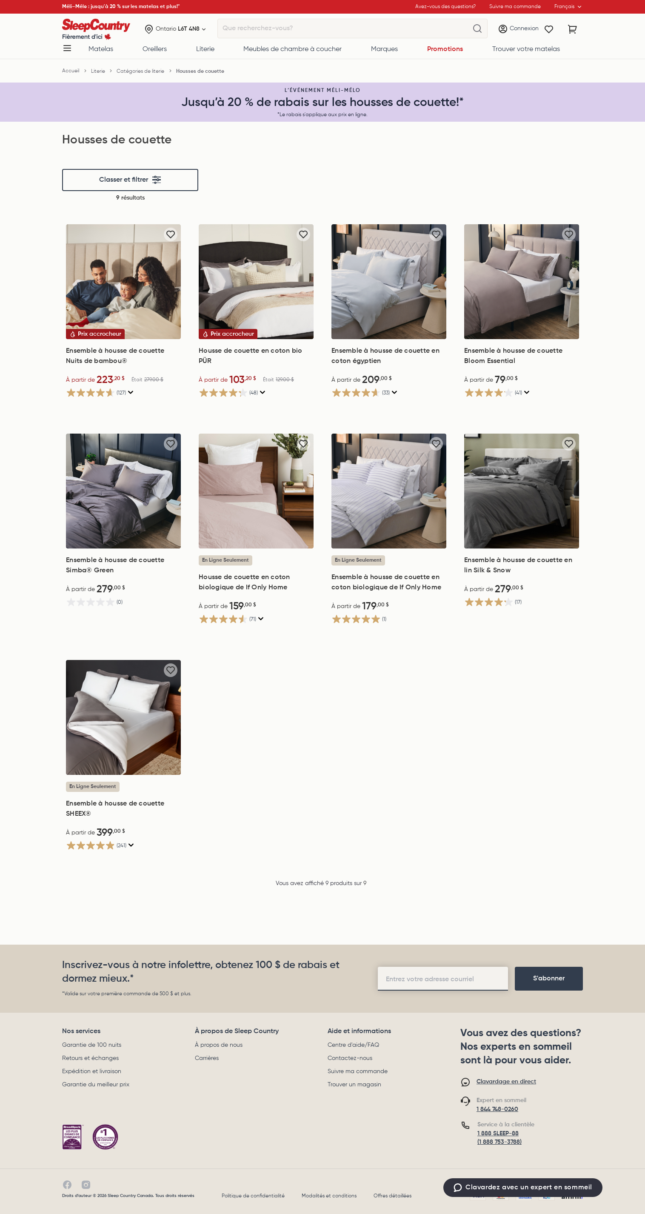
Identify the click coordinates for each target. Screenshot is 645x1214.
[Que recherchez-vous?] (477, 29)
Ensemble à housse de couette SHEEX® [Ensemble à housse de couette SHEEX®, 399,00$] (115, 808)
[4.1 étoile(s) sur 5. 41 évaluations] (521, 392)
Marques (384, 49)
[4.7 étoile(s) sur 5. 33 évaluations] (388, 392)
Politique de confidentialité (253, 1196)
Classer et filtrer (130, 180)
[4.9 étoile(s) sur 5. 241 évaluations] (123, 845)
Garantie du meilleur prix (95, 1085)
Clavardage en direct (506, 1082)
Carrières (207, 1058)
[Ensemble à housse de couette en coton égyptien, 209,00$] (388, 281)
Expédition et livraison (91, 1071)
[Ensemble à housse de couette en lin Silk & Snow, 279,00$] (521, 491)
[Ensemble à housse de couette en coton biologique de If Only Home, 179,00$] (388, 491)
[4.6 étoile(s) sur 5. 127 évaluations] (123, 392)
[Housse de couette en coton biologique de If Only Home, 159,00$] (256, 491)
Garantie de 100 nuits (91, 1045)
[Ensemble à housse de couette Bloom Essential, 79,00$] (521, 281)
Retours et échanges (90, 1058)
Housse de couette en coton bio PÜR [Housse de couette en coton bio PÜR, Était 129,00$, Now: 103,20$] (251, 356)
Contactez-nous (350, 1058)
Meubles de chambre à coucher (292, 49)
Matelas (100, 49)
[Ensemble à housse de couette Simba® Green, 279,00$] (123, 491)
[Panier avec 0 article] (573, 29)
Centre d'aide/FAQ (353, 1045)
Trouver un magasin (354, 1085)
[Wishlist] (549, 29)
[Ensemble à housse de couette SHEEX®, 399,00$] (123, 717)
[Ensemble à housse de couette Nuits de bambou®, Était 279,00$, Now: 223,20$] (123, 281)
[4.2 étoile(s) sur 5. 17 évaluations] (521, 601)
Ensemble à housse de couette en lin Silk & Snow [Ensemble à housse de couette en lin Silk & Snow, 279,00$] (518, 565)
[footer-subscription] (549, 979)
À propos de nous (219, 1045)
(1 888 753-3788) (499, 1142)
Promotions (445, 49)
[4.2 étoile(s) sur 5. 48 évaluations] (256, 392)
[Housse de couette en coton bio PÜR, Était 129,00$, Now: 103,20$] (256, 281)
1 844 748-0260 (497, 1109)
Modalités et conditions (329, 1196)
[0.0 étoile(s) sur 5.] (123, 601)
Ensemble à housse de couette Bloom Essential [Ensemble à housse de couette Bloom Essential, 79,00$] (513, 356)
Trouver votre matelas (526, 49)
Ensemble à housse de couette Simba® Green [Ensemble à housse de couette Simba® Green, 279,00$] (115, 565)
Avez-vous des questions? (445, 6)
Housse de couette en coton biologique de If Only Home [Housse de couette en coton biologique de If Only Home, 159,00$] (244, 582)
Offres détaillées (392, 1196)
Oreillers (155, 49)
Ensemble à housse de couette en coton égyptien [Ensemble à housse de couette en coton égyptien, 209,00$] (385, 356)
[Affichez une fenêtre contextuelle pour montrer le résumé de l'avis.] (130, 392)
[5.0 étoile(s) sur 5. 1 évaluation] (388, 618)
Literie (205, 49)
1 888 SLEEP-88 (498, 1134)
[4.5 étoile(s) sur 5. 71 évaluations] (256, 618)
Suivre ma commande (358, 1071)
